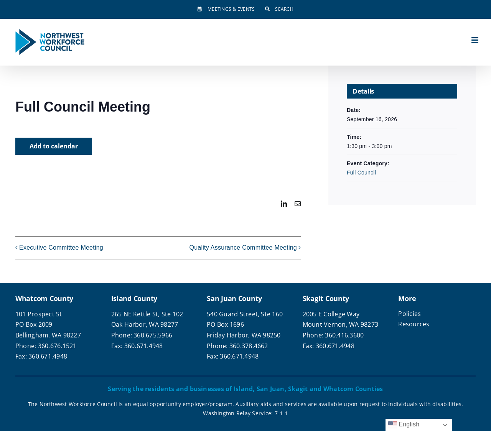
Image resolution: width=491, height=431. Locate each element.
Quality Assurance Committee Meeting (243, 248)
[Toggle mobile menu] (475, 40)
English (404, 424)
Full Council (361, 172)
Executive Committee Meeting (61, 248)
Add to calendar (54, 146)
